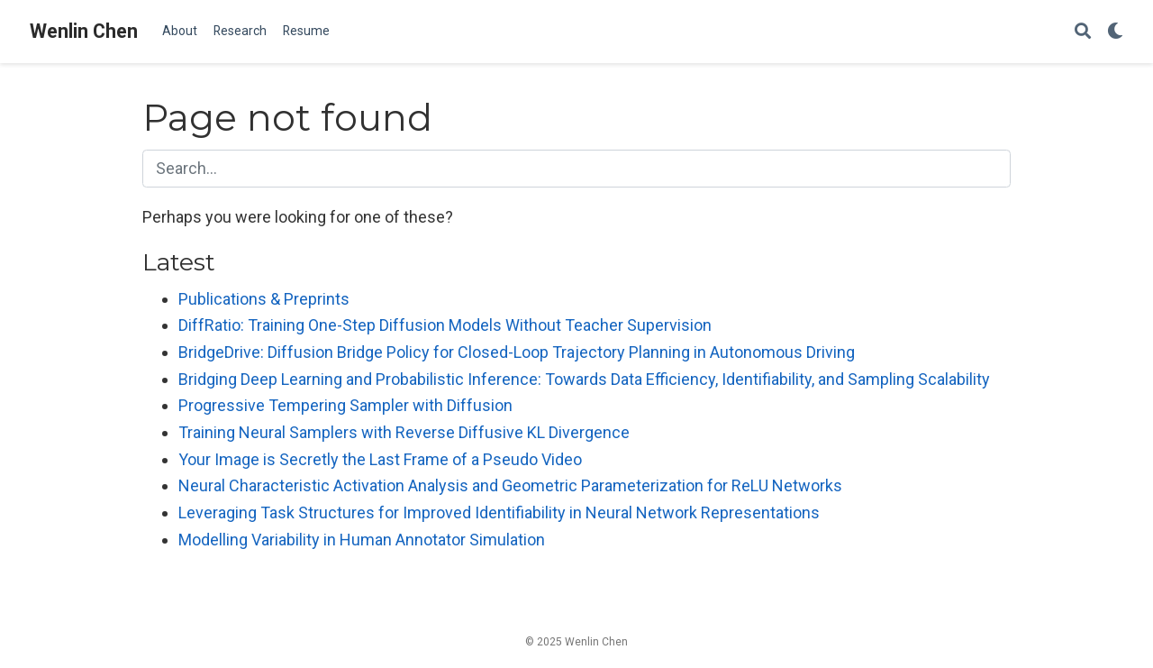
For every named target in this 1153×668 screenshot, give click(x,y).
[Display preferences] (1115, 32)
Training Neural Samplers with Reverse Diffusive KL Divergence (404, 432)
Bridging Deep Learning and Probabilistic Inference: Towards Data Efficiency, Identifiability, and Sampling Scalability (584, 379)
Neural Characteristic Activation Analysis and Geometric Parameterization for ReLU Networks (510, 485)
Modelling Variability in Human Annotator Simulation (361, 539)
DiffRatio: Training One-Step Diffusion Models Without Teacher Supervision (445, 325)
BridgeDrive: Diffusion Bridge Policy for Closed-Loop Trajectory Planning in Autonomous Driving (516, 352)
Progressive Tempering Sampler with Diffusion (345, 405)
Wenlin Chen (84, 31)
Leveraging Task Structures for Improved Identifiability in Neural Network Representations (499, 512)
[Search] (1083, 32)
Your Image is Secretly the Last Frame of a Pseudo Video (380, 459)
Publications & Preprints (264, 298)
